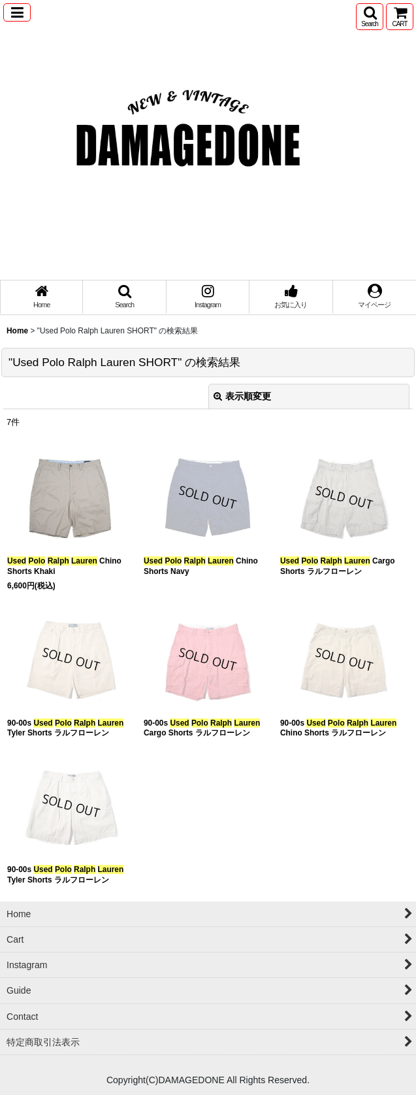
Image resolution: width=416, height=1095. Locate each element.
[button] (17, 12)
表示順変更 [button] (242, 396)
